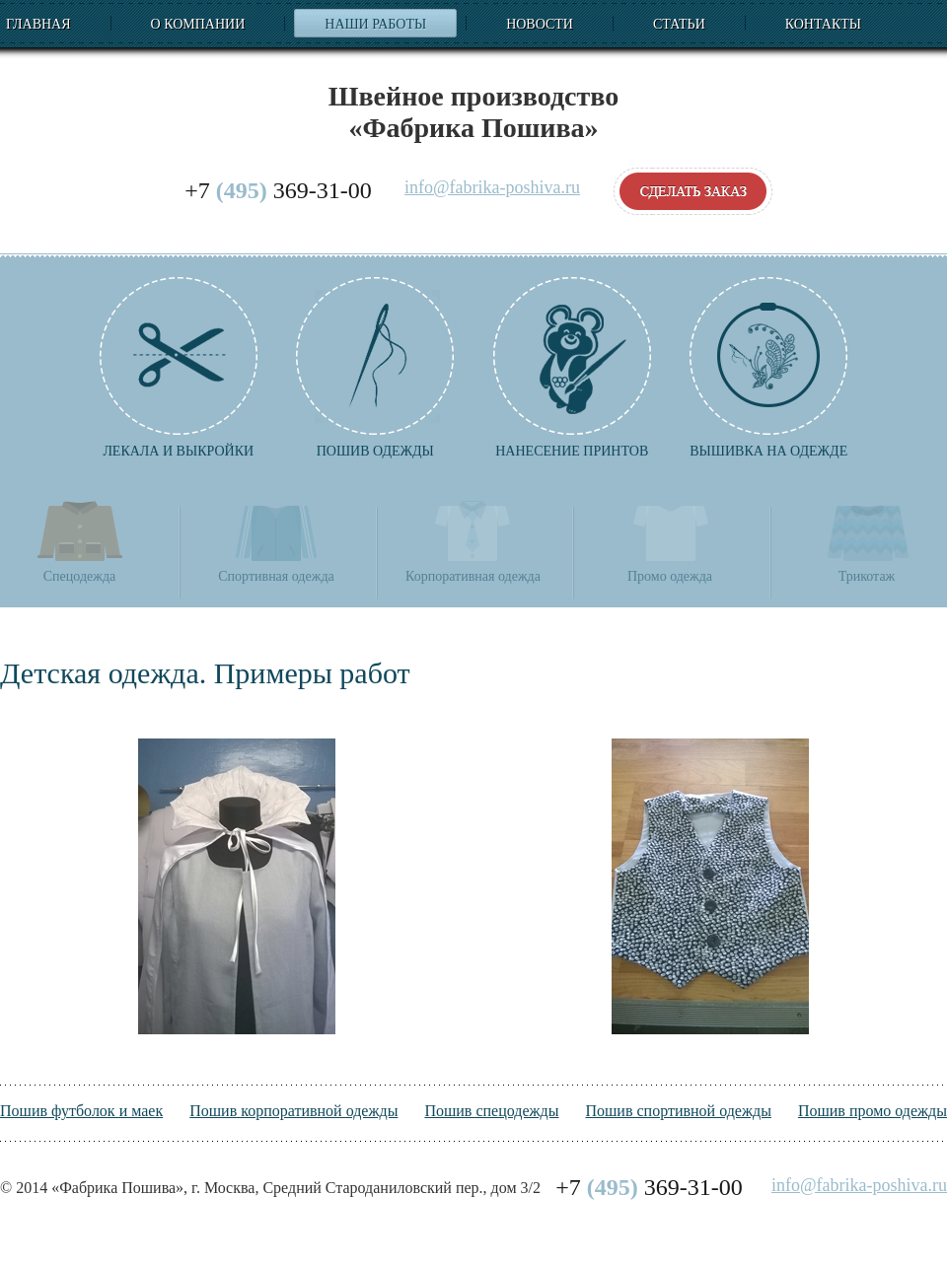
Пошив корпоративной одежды (293, 1110)
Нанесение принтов (572, 367)
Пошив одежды (375, 367)
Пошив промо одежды (872, 1110)
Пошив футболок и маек (81, 1110)
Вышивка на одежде (768, 367)
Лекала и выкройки (178, 367)
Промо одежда (669, 541)
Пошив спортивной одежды (677, 1110)
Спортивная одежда (275, 541)
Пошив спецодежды (491, 1110)
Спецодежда (80, 541)
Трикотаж (867, 541)
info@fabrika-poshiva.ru (492, 187)
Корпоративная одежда (473, 541)
